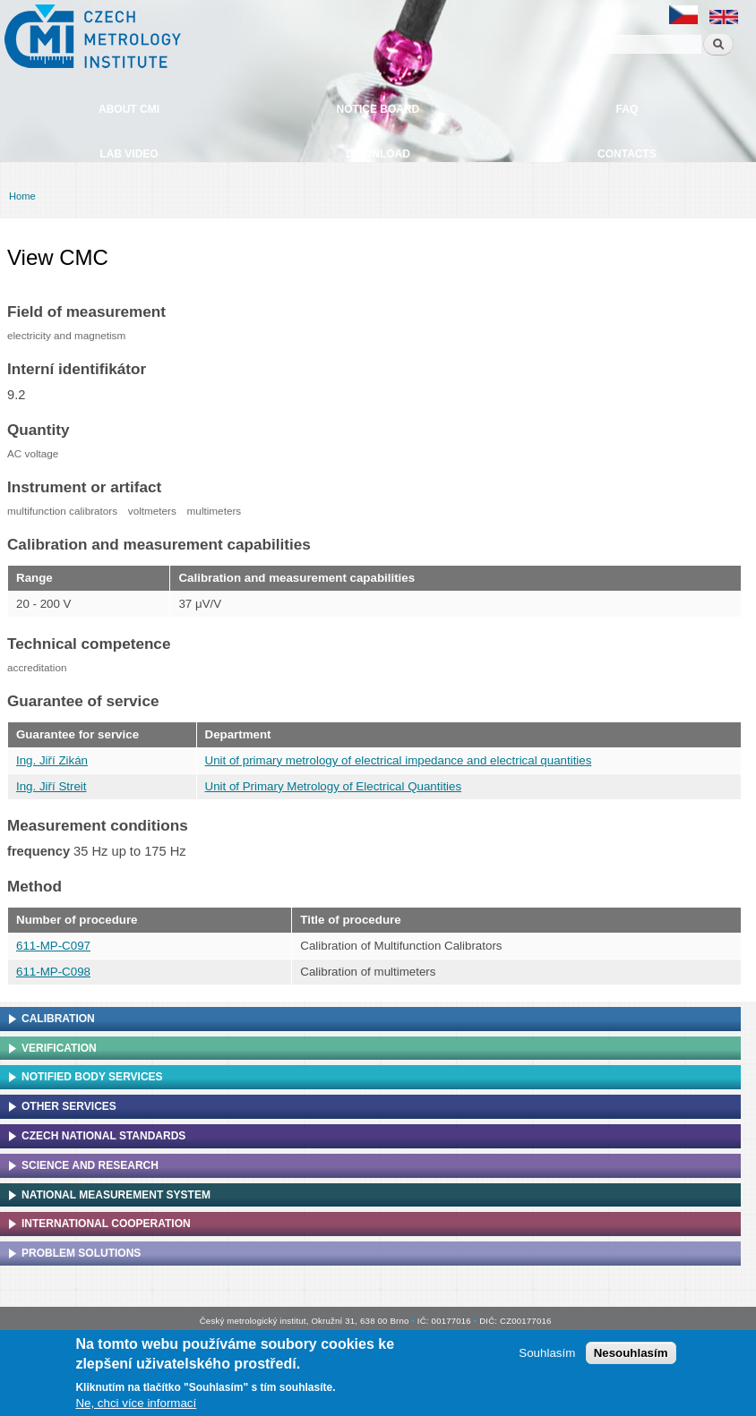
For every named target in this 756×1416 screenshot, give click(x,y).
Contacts (627, 154)
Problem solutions (81, 1253)
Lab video (128, 154)
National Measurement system (115, 1195)
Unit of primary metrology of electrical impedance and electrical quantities (398, 760)
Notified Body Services (92, 1077)
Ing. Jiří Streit (51, 786)
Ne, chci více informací (135, 1405)
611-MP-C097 (53, 945)
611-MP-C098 (53, 971)
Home (22, 196)
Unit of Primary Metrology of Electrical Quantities (333, 786)
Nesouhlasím (631, 1356)
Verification (59, 1048)
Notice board (378, 109)
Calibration (58, 1018)
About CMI (129, 109)
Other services (68, 1106)
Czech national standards (103, 1136)
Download (378, 154)
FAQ (627, 109)
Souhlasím (547, 1356)
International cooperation (106, 1223)
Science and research (90, 1165)
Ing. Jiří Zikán (52, 760)
